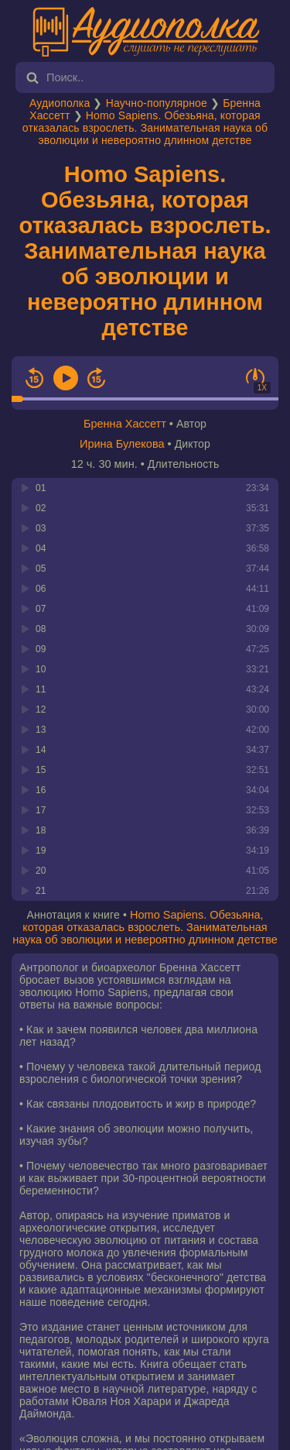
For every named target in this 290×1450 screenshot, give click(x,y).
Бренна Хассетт (125, 423)
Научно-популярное (156, 103)
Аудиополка (59, 103)
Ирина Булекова (122, 444)
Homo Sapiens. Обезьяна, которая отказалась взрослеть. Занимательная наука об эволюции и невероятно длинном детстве (145, 127)
